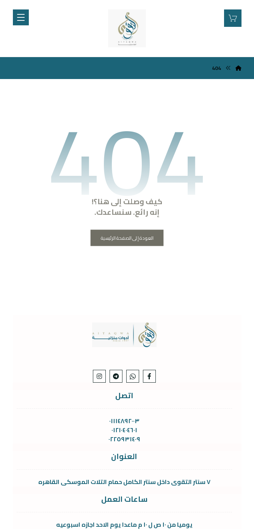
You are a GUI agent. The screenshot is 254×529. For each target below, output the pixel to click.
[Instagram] (99, 376)
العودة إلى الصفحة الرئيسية (127, 237)
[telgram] (116, 376)
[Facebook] (149, 376)
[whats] (132, 376)
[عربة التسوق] (232, 17)
